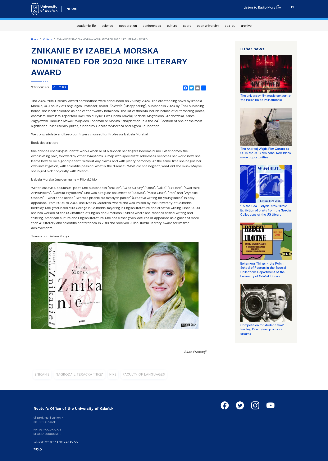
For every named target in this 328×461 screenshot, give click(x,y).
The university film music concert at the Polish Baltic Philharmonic (266, 98)
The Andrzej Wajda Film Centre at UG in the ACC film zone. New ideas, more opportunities (265, 153)
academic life (86, 26)
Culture (47, 39)
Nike (113, 374)
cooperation (128, 26)
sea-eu (230, 26)
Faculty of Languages (144, 374)
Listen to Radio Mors (262, 7)
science (107, 26)
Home (34, 39)
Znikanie (42, 374)
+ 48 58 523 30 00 (65, 441)
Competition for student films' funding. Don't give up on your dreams (262, 329)
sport (187, 26)
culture (172, 26)
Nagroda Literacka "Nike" (79, 374)
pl (293, 7)
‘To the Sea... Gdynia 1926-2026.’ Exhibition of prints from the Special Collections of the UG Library (265, 210)
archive (246, 26)
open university (208, 26)
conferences (152, 26)
